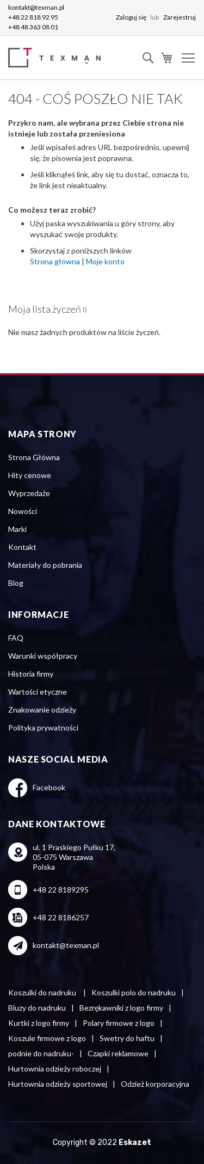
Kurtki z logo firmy (38, 1022)
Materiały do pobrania (45, 564)
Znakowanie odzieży (42, 709)
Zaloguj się (131, 17)
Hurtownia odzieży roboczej (54, 1068)
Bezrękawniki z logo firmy (121, 1007)
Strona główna (55, 261)
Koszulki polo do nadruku (133, 992)
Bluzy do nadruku (37, 1007)
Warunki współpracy (42, 655)
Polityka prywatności (43, 727)
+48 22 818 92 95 (33, 17)
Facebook (49, 787)
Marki (17, 529)
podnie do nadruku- (41, 1053)
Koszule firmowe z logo (47, 1038)
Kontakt (22, 547)
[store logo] (57, 58)
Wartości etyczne (37, 691)
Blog (15, 582)
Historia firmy (30, 673)
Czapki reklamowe (118, 1053)
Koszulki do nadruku (43, 992)
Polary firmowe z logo (118, 1022)
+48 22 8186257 (61, 917)
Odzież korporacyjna (155, 1083)
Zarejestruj (179, 17)
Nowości (22, 511)
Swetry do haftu (127, 1038)
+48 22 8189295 (61, 889)
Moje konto (105, 261)
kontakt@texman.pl (36, 7)
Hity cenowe (29, 475)
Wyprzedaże (29, 493)
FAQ (15, 637)
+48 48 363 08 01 (33, 27)
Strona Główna (34, 457)
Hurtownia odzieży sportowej (57, 1083)
